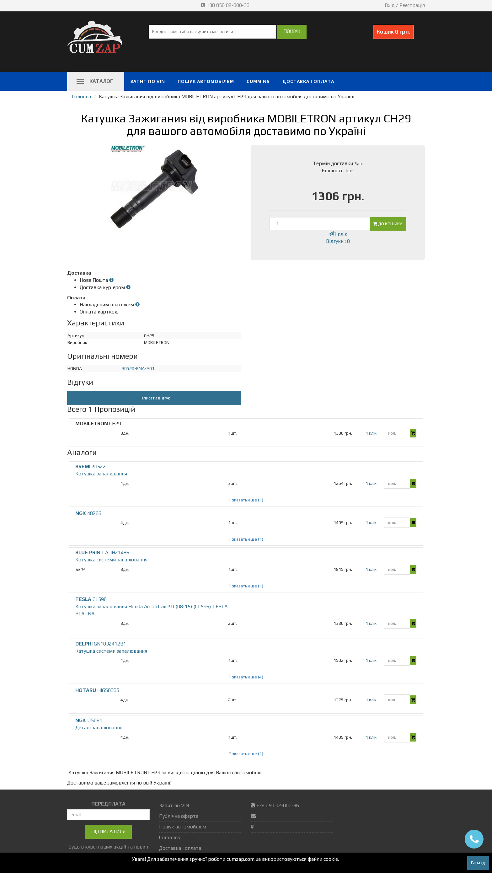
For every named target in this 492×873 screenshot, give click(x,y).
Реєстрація (412, 5)
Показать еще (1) (246, 499)
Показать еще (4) (246, 676)
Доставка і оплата (308, 81)
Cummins (258, 81)
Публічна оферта (178, 816)
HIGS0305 (97, 690)
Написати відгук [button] (154, 397)
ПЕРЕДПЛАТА (108, 804)
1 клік (338, 234)
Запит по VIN (148, 81)
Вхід (390, 5)
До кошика (388, 223)
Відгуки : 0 (338, 241)
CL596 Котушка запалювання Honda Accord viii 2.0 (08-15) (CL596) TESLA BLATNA (151, 606)
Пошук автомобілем (206, 81)
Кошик (393, 31)
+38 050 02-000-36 (226, 5)
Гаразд (478, 862)
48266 (88, 513)
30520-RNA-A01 (138, 368)
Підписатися (108, 831)
